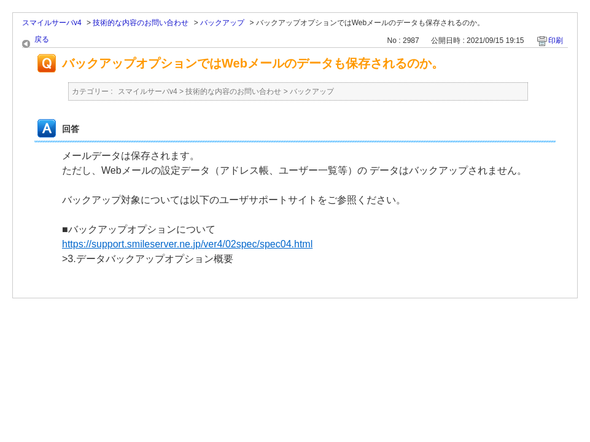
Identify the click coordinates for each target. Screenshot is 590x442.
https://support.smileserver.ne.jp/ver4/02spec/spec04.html (187, 244)
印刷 (555, 40)
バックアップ (222, 22)
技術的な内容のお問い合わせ (140, 22)
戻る (41, 39)
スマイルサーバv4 (52, 22)
